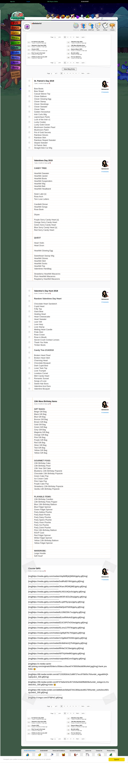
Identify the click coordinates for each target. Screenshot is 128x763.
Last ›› (83, 37)
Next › (77, 37)
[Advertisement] (62, 8)
